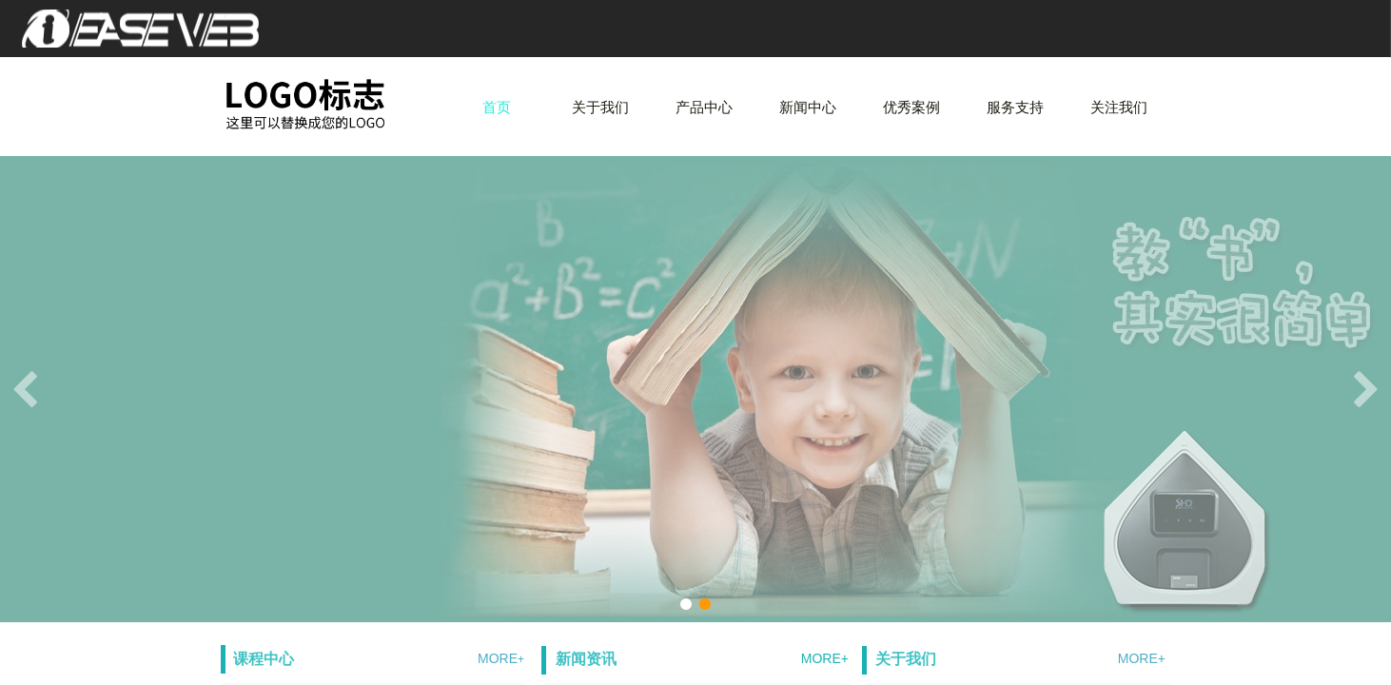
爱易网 (157, 29)
